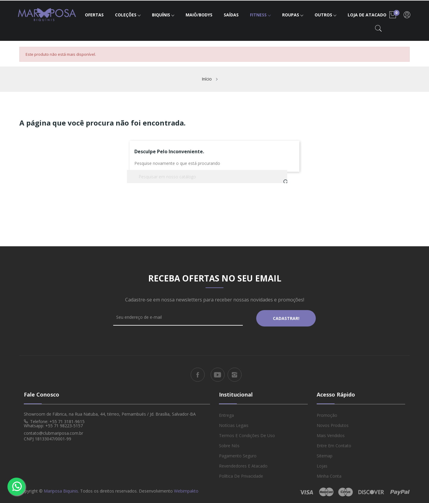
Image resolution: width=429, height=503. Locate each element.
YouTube (218, 374)
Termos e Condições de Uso (247, 434)
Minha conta (329, 475)
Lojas (322, 465)
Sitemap (324, 454)
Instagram (235, 374)
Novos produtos (333, 424)
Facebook (198, 374)
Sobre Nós (229, 444)
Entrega (226, 414)
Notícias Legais (233, 424)
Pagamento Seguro (238, 454)
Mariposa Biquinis (61, 490)
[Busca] (207, 176)
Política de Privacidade (241, 475)
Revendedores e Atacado (243, 465)
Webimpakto (186, 490)
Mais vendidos (331, 434)
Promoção (327, 414)
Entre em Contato (334, 444)
